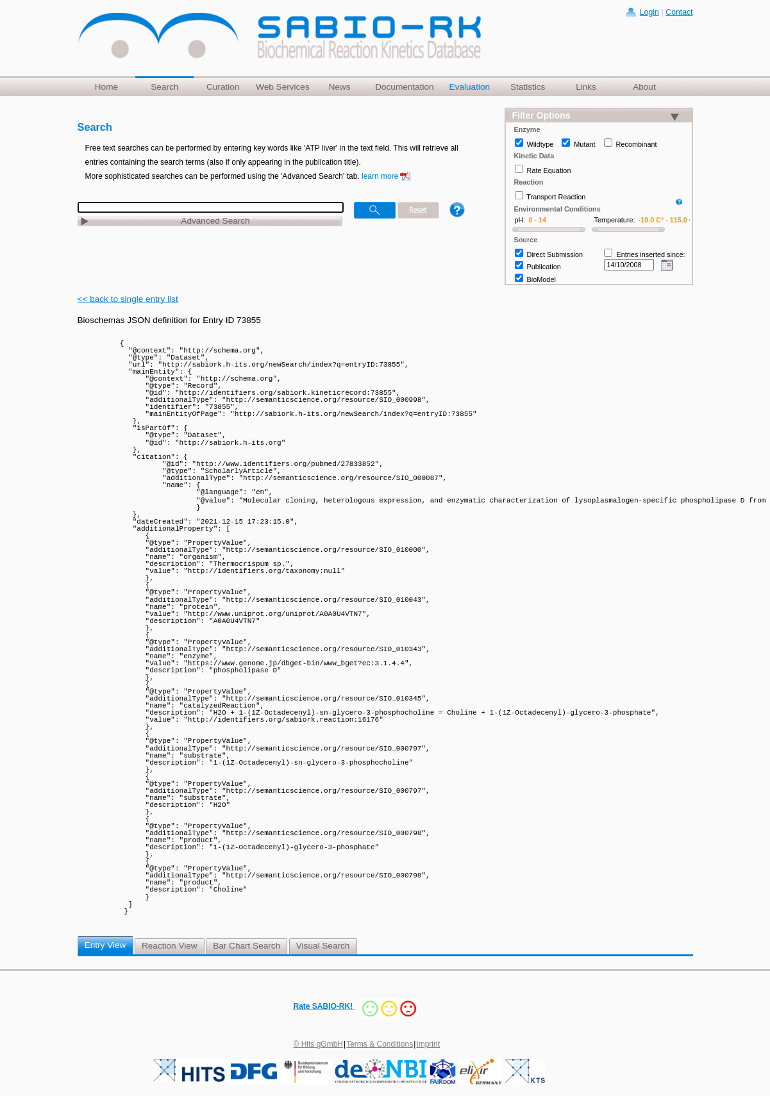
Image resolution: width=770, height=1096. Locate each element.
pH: (520, 220)
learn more (380, 176)
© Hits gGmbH (319, 1042)
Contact (678, 12)
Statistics (527, 87)
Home (106, 87)
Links (586, 87)
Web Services (283, 87)
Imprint (428, 1042)
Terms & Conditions (379, 1042)
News (339, 87)
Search (164, 87)
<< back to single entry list (128, 299)
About (644, 87)
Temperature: (614, 220)
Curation (222, 87)
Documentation (404, 87)
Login (649, 12)
